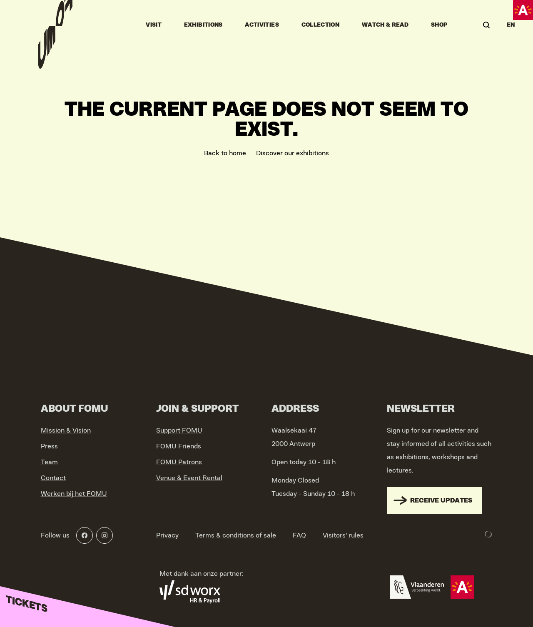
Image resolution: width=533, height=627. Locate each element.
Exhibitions (203, 25)
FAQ (299, 535)
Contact (53, 478)
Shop (439, 25)
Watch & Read (385, 25)
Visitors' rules (343, 535)
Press (49, 446)
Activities (262, 25)
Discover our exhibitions (292, 153)
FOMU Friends (178, 446)
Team (49, 462)
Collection (320, 25)
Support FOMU (179, 430)
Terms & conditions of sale (235, 535)
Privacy (167, 535)
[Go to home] (55, 25)
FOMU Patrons (179, 462)
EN (511, 25)
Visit (154, 25)
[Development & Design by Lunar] (488, 534)
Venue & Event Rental (189, 478)
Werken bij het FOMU (74, 493)
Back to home (225, 153)
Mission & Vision (66, 430)
